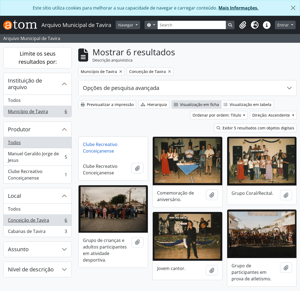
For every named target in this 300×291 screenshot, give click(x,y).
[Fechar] (293, 8)
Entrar (283, 25)
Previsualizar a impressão (107, 104)
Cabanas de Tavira (37, 232)
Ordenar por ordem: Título (217, 115)
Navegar (126, 25)
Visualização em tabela (247, 104)
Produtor (19, 129)
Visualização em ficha (196, 104)
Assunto (18, 249)
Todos (14, 100)
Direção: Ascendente (271, 115)
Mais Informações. (238, 8)
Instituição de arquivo (25, 84)
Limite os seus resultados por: (38, 57)
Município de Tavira (37, 112)
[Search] (191, 25)
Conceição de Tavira (37, 221)
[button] (243, 25)
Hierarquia (154, 104)
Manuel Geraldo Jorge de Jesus (37, 157)
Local (14, 195)
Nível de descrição (31, 269)
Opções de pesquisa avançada (121, 88)
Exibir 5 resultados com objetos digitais (255, 128)
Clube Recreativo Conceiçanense (37, 174)
